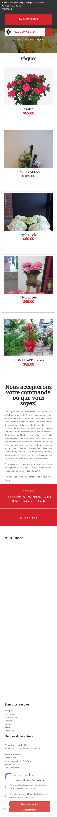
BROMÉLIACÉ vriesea (28, 360)
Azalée (28, 109)
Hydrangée (28, 234)
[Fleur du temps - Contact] (28, 615)
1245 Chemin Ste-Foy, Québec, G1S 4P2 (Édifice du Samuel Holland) (28, 499)
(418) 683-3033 (32, 470)
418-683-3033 (11, 5)
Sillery (7, 727)
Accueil (17, 39)
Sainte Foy (9, 730)
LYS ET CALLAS (28, 172)
